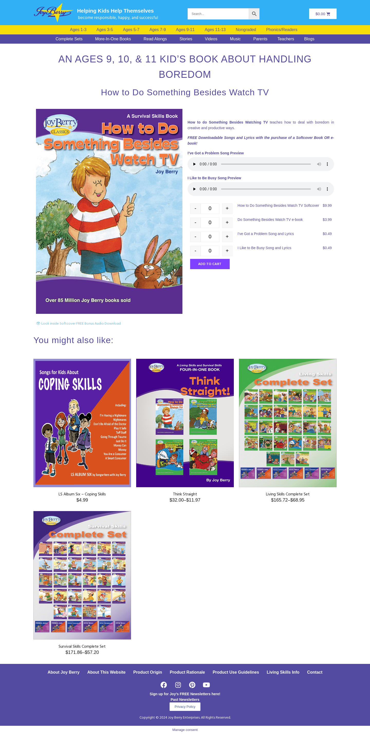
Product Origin (147, 672)
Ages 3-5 (105, 30)
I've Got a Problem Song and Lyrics (266, 234)
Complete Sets (68, 39)
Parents (260, 39)
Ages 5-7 (131, 30)
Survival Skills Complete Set (82, 646)
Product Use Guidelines (236, 672)
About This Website (106, 672)
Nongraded (246, 30)
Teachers (286, 39)
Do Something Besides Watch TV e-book (270, 220)
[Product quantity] (210, 208)
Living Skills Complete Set (288, 494)
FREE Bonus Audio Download (98, 324)
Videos (211, 39)
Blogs (309, 39)
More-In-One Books (113, 39)
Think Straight (185, 494)
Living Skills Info (283, 672)
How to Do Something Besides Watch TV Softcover (278, 205)
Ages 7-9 (158, 30)
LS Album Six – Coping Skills (82, 494)
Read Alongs (155, 39)
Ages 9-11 (185, 30)
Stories (185, 39)
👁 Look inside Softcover (56, 324)
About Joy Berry (63, 672)
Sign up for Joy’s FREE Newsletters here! (185, 694)
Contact (314, 672)
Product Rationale (187, 672)
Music (235, 39)
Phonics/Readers (282, 30)
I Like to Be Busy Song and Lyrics (264, 248)
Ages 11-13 (215, 30)
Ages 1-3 (78, 30)
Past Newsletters (185, 700)
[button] (283, 30)
